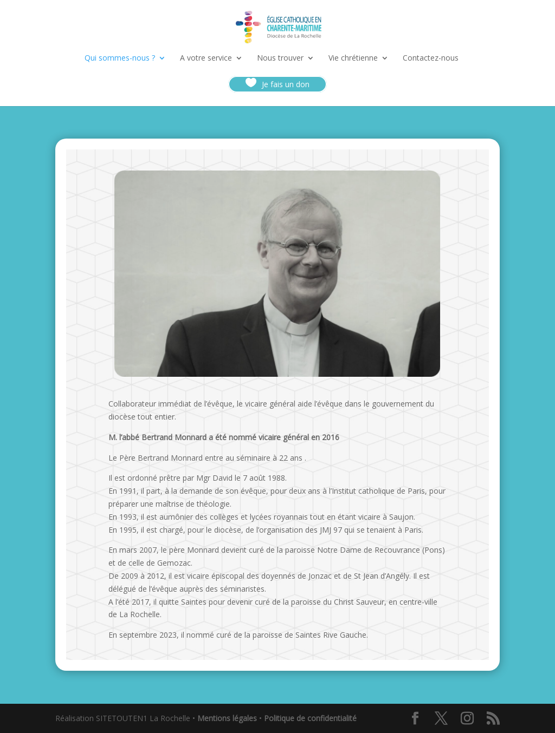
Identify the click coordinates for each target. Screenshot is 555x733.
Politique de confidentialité (310, 718)
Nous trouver (280, 58)
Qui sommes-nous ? (120, 58)
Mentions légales (227, 718)
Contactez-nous (431, 58)
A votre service (206, 58)
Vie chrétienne (353, 58)
